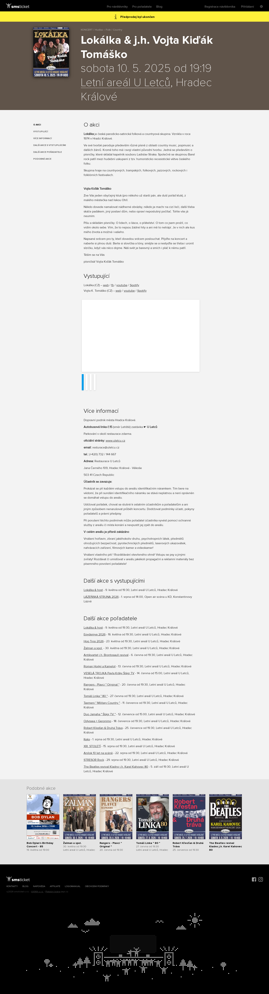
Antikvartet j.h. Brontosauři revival (106, 655)
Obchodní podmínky (97, 886)
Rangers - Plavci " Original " (101, 685)
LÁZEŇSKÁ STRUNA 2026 (101, 597)
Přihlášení (247, 7)
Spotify (134, 285)
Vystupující (40, 131)
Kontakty (12, 886)
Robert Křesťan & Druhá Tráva (103, 728)
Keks (87, 739)
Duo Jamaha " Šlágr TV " (100, 714)
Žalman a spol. (93, 648)
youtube (121, 285)
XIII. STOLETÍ (92, 746)
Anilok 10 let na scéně (98, 753)
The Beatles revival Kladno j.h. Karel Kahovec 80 (116, 767)
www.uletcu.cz (115, 441)
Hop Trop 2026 (94, 641)
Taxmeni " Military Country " (102, 703)
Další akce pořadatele (47, 152)
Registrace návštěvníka (220, 7)
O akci (37, 124)
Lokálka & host (93, 590)
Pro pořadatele (142, 7)
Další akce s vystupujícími (49, 145)
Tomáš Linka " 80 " (96, 696)
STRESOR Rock (94, 760)
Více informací (42, 138)
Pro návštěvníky (117, 7)
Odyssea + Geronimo (97, 721)
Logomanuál (72, 886)
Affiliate (55, 886)
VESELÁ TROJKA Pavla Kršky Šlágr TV (109, 673)
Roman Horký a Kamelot (100, 666)
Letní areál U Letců (125, 83)
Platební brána (52, 891)
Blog (159, 7)
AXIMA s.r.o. (37, 891)
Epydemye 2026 (95, 634)
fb (112, 285)
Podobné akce (42, 159)
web (106, 285)
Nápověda (39, 886)
